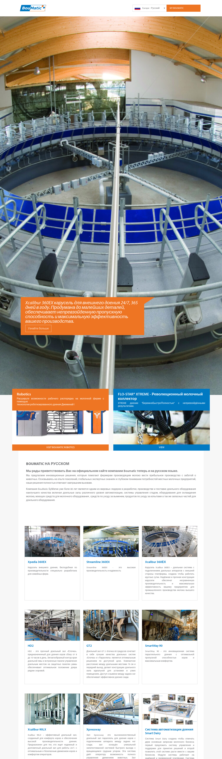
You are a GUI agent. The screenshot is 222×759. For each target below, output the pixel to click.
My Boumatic (177, 7)
